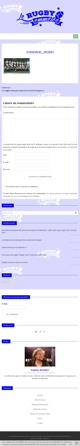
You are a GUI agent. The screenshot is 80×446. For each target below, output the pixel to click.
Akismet (41, 147)
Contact (40, 423)
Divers (40, 418)
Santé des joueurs (40, 409)
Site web (6, 169)
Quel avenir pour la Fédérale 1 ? (14, 247)
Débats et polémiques (40, 404)
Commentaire (8, 114)
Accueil (40, 395)
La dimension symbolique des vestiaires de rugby (22, 240)
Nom (5, 155)
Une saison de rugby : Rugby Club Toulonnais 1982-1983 (24, 255)
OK (70, 444)
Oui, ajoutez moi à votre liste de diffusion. (20, 187)
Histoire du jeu (40, 400)
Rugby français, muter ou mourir (15, 262)
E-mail (6, 162)
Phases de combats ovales (40, 414)
